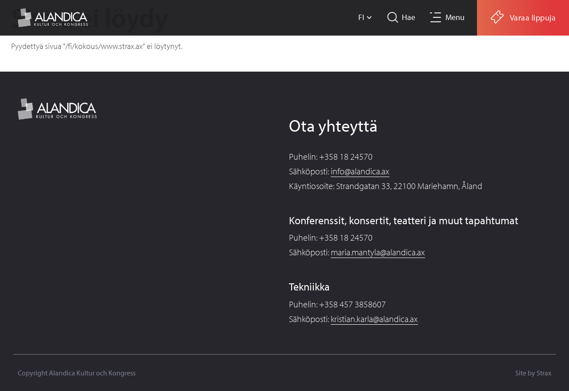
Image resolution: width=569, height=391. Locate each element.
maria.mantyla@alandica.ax (378, 252)
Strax (544, 372)
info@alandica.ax (360, 171)
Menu (455, 17)
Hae (408, 17)
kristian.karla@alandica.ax (374, 318)
